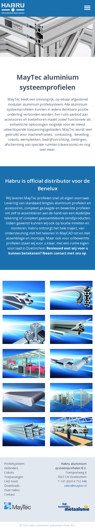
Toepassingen (13, 477)
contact (60, 253)
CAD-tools (11, 481)
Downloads (12, 486)
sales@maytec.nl (75, 486)
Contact (9, 494)
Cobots (9, 472)
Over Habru (12, 490)
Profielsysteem (14, 464)
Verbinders (11, 468)
